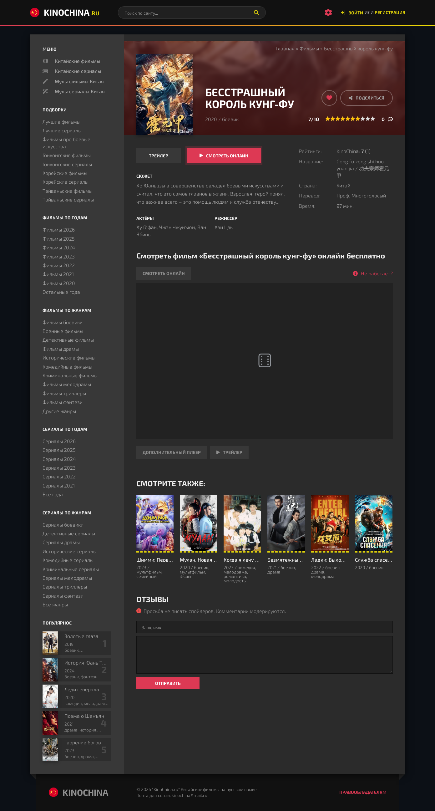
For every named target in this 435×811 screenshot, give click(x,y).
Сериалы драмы (61, 542)
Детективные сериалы (69, 533)
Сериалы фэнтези (63, 596)
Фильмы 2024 (59, 247)
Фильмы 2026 (59, 229)
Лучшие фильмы (61, 122)
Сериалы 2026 (59, 441)
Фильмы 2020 (59, 283)
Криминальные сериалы (71, 569)
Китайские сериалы (78, 71)
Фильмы (309, 48)
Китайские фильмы (77, 61)
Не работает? (377, 273)
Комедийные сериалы (68, 560)
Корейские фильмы (65, 173)
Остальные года (61, 292)
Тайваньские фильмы (68, 191)
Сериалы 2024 (59, 459)
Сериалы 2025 (59, 450)
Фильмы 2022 (59, 265)
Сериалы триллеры (65, 586)
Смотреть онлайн (227, 155)
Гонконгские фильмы (67, 155)
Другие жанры (59, 411)
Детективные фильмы (68, 340)
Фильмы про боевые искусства (66, 142)
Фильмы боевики (63, 322)
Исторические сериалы (70, 551)
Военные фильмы (63, 331)
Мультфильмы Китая (79, 81)
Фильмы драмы (61, 349)
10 (372, 118)
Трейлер (158, 155)
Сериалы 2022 (59, 476)
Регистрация (390, 12)
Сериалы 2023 (59, 468)
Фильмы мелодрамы (67, 384)
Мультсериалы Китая (80, 91)
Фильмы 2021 (58, 274)
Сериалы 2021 (59, 485)
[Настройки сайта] (328, 12)
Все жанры (55, 604)
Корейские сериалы (66, 182)
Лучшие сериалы (62, 130)
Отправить (168, 683)
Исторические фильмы (69, 357)
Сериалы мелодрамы (67, 578)
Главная (285, 48)
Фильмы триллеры (64, 393)
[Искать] (256, 12)
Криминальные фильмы (70, 375)
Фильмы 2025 (59, 239)
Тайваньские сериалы (68, 199)
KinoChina (64, 12)
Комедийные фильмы (67, 367)
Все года (53, 494)
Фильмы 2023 (59, 256)
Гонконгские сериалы (67, 164)
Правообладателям (363, 792)
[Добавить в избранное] (329, 98)
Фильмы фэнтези (63, 402)
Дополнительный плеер (172, 452)
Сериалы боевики (63, 525)
